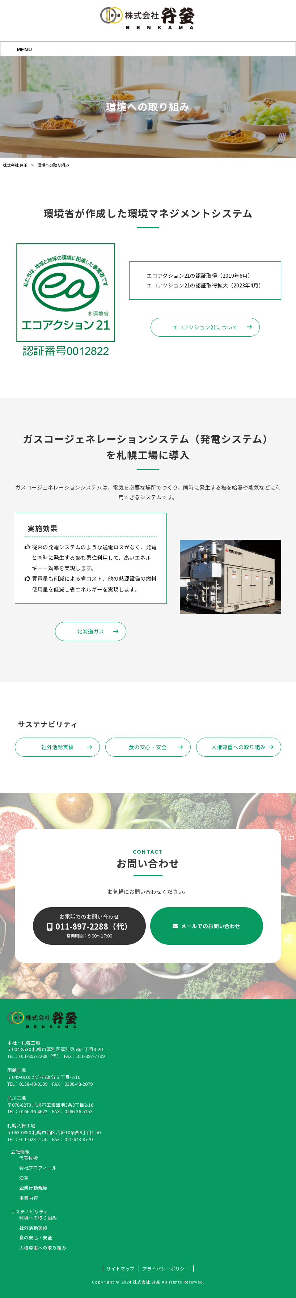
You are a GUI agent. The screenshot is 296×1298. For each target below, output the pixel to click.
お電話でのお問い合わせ (89, 926)
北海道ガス (90, 631)
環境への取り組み (38, 1217)
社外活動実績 (57, 747)
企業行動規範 (33, 1187)
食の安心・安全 (148, 747)
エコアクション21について (205, 327)
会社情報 (20, 1151)
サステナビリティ (29, 1211)
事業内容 (28, 1198)
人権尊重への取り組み (238, 747)
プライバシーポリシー (165, 1268)
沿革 (24, 1178)
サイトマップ (120, 1268)
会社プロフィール (38, 1168)
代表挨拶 (28, 1158)
